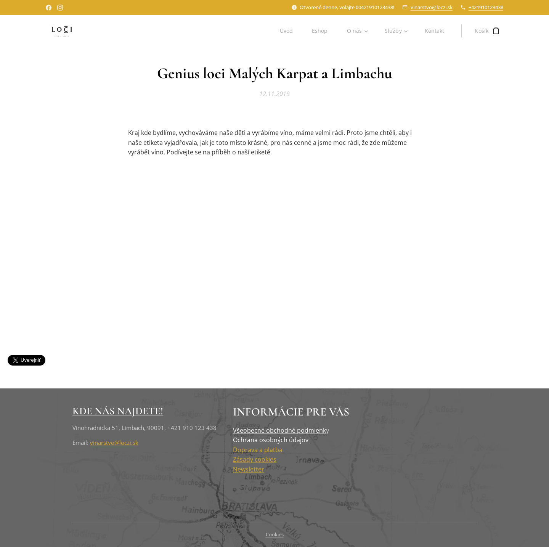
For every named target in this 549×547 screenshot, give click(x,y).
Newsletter (248, 469)
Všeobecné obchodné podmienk (279, 430)
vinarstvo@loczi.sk (432, 7)
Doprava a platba (258, 449)
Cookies (275, 534)
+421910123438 (486, 7)
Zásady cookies (254, 459)
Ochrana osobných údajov (271, 440)
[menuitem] (288, 30)
